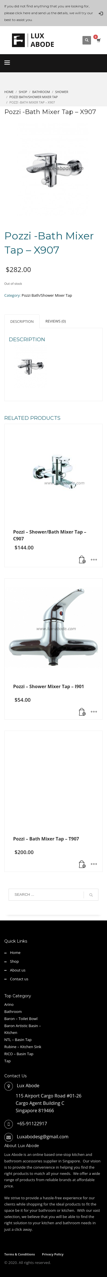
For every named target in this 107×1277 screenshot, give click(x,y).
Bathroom (13, 1011)
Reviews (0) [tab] (55, 321)
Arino (9, 1004)
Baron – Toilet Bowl (20, 1018)
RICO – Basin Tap (18, 1053)
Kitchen (10, 1032)
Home (15, 952)
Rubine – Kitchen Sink (22, 1046)
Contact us (19, 978)
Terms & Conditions (19, 1254)
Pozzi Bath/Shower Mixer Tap (47, 295)
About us (17, 970)
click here (22, 13)
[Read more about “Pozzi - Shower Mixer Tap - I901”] (82, 712)
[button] (82, 864)
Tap (7, 1060)
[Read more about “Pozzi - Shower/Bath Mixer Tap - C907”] (82, 560)
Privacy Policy (52, 1254)
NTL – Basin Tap (18, 1039)
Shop (14, 961)
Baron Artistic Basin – (22, 1025)
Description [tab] (22, 321)
